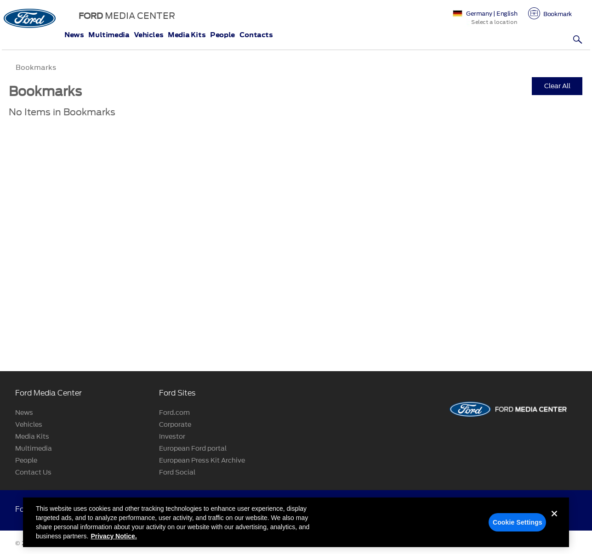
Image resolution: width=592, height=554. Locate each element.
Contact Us (33, 472)
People (222, 35)
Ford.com (174, 413)
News (74, 35)
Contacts (256, 35)
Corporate (175, 425)
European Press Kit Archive (202, 460)
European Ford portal (193, 448)
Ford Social (177, 472)
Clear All (557, 86)
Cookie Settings (517, 526)
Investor (172, 436)
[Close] (554, 525)
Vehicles (148, 35)
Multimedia (108, 35)
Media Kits (186, 35)
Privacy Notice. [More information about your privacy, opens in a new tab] (114, 540)
